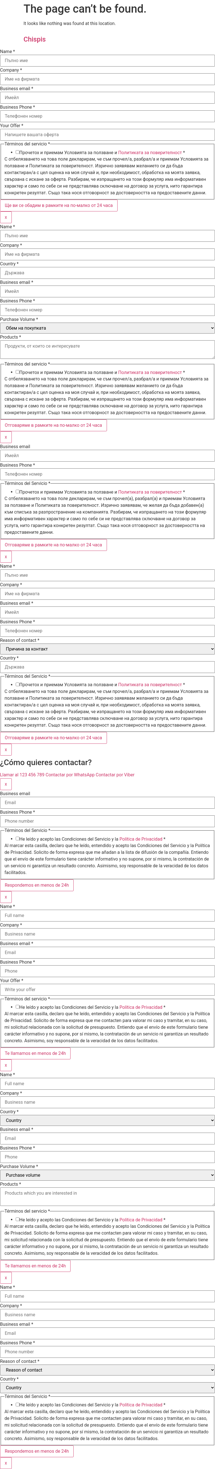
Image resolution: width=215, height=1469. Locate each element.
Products (10, 337)
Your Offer (11, 126)
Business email (16, 88)
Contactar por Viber (115, 774)
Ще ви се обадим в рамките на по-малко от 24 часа (59, 205)
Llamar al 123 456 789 (23, 774)
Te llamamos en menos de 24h (35, 1053)
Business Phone (17, 107)
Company (11, 70)
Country (9, 264)
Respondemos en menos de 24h (37, 885)
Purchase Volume (19, 319)
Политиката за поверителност (150, 152)
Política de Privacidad (141, 839)
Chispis (35, 39)
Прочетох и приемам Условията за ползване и (102, 152)
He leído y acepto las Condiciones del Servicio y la (92, 839)
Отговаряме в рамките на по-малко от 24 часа (53, 425)
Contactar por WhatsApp (71, 774)
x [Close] (6, 217)
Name (7, 51)
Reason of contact (19, 640)
